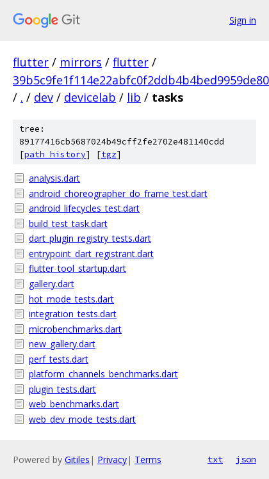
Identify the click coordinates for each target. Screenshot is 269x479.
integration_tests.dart (73, 314)
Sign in (242, 20)
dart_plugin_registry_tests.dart (90, 238)
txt (215, 459)
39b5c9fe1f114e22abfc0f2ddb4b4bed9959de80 (141, 80)
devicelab (90, 97)
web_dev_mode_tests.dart (82, 419)
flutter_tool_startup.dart (77, 268)
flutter (31, 62)
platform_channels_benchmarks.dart (103, 374)
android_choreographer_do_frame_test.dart (118, 193)
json (246, 459)
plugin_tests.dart (62, 389)
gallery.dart (51, 284)
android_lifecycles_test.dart (84, 208)
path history (55, 154)
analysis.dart (54, 178)
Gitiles (77, 459)
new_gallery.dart (62, 344)
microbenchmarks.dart (75, 329)
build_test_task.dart (68, 223)
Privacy (112, 459)
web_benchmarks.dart (74, 404)
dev (43, 97)
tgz (109, 154)
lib (134, 97)
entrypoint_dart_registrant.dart (91, 253)
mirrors (81, 62)
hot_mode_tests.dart (71, 299)
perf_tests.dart (58, 359)
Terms (147, 459)
